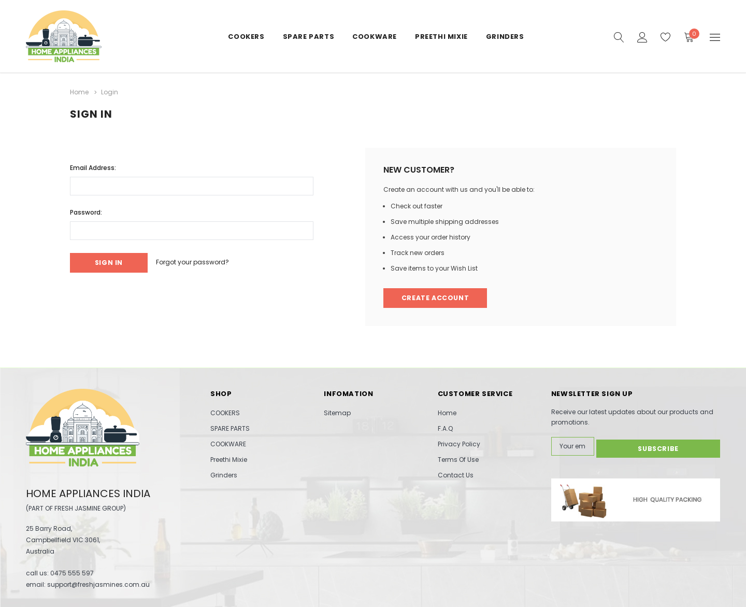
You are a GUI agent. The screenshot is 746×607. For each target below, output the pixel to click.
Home (447, 412)
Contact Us (456, 475)
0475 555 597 (72, 572)
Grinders (505, 36)
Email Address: (93, 166)
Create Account (436, 297)
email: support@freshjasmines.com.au (88, 584)
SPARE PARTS (309, 36)
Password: (86, 210)
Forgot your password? (201, 261)
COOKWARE (374, 36)
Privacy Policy (459, 444)
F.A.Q (445, 428)
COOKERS (246, 36)
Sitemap (337, 412)
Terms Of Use (458, 459)
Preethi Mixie (441, 36)
